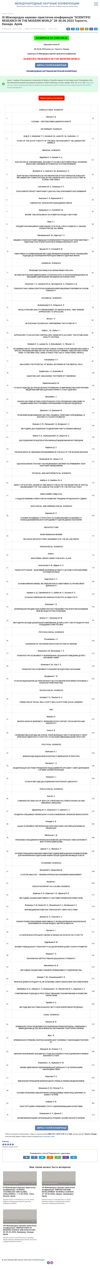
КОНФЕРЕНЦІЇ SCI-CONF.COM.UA (51, 38)
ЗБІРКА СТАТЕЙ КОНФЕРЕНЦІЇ (51, 65)
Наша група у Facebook (51, 98)
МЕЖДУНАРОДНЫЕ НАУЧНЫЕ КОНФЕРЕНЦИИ (47, 3)
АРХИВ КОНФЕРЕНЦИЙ (38, 29)
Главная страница (7, 13)
